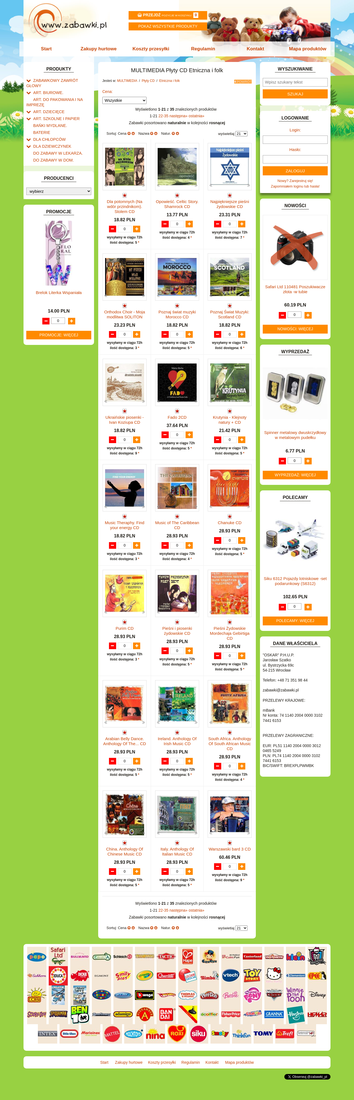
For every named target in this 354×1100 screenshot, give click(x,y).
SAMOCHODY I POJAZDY (54, 388)
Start (49, 48)
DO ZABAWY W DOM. (51, 148)
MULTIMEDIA (44, 265)
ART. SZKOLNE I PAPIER (54, 110)
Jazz (48, 315)
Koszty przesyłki (151, 48)
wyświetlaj (226, 132)
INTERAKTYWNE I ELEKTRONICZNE (45, 207)
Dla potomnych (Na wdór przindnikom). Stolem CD (124, 204)
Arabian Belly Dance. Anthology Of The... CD (124, 756)
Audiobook (47, 349)
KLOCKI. (40, 222)
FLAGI (38, 180)
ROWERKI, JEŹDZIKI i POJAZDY (60, 382)
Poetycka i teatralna (60, 334)
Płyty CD (46, 284)
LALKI (38, 252)
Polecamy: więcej (295, 620)
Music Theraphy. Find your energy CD (124, 535)
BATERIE (40, 123)
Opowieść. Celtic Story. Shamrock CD (177, 202)
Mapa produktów (305, 48)
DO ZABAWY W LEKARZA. (55, 142)
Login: (295, 130)
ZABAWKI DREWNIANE (52, 407)
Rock (48, 341)
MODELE (40, 259)
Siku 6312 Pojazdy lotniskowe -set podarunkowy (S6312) (295, 581)
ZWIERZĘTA (43, 420)
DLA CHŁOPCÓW (47, 129)
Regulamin (203, 48)
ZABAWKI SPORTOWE (52, 414)
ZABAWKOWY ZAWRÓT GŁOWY (60, 80)
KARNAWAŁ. (43, 216)
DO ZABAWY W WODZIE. (54, 167)
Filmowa (51, 321)
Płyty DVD (47, 277)
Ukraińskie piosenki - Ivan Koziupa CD (124, 424)
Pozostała (52, 290)
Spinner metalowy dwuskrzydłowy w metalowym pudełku (295, 435)
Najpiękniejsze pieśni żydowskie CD (229, 202)
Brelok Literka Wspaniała (59, 561)
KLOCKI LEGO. (45, 229)
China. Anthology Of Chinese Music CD (124, 867)
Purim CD (125, 643)
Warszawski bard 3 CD (230, 864)
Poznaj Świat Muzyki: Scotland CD (229, 313)
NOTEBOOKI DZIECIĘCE (54, 357)
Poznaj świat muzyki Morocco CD (177, 313)
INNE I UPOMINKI (48, 192)
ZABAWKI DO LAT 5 (49, 401)
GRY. (37, 186)
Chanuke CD (230, 532)
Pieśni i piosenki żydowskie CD (177, 646)
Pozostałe (46, 271)
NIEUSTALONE (45, 426)
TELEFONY (42, 394)
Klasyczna (52, 309)
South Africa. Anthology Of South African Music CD (229, 758)
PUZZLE (40, 375)
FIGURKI (40, 173)
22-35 (164, 114)
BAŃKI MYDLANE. (48, 117)
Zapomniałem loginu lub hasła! (295, 186)
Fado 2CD (177, 421)
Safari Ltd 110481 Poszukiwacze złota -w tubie (295, 289)
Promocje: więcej (58, 604)
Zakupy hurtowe (100, 48)
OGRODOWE (44, 363)
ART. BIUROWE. (46, 86)
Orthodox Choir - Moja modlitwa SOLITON (124, 313)
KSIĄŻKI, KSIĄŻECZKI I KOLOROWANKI (49, 244)
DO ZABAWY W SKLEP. (52, 161)
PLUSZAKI (42, 369)
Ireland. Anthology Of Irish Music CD (177, 756)
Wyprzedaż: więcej (295, 475)
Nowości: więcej (295, 329)
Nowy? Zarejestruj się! (295, 181)
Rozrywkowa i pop (59, 328)
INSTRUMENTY (46, 199)
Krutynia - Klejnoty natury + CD (230, 424)
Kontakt (253, 48)
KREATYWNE (44, 235)
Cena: (107, 90)
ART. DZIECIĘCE (47, 104)
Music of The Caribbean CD (177, 535)
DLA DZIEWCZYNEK (50, 135)
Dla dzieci (52, 302)
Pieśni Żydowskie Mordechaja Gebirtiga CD (229, 648)
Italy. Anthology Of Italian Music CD (177, 867)
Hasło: (295, 149)
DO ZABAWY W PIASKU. (53, 154)
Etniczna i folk (55, 296)
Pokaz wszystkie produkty (167, 26)
